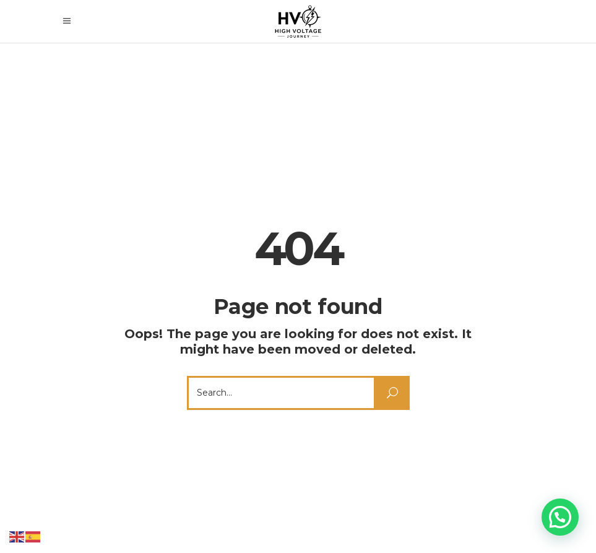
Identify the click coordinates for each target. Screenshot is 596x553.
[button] (560, 517)
